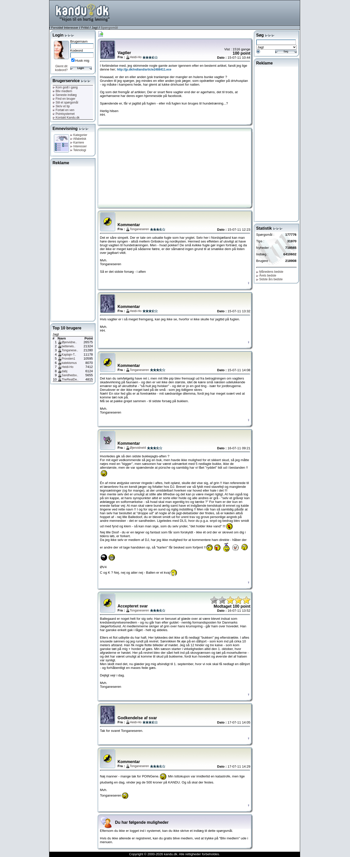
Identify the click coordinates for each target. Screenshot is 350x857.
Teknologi (78, 150)
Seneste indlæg (65, 95)
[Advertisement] (208, 12)
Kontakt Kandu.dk (66, 117)
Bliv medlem (62, 91)
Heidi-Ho (68, 367)
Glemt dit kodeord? (61, 68)
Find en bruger (64, 98)
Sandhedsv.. (70, 375)
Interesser (71, 27)
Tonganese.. (70, 350)
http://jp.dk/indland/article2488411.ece (144, 69)
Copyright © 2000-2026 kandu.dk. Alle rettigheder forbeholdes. (174, 854)
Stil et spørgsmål (65, 102)
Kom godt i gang (65, 87)
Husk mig (82, 60)
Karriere (77, 142)
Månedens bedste (269, 271)
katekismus (69, 363)
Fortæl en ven (63, 110)
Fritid (85, 27)
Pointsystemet (64, 114)
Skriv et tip (61, 106)
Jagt (94, 27)
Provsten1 (68, 358)
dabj (65, 371)
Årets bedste (266, 275)
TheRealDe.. (70, 379)
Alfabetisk (78, 139)
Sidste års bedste (269, 279)
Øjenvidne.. (69, 342)
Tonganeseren (139, 229)
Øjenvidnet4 (138, 448)
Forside (56, 27)
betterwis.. (69, 346)
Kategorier (78, 135)
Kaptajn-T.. (69, 354)
